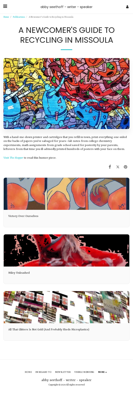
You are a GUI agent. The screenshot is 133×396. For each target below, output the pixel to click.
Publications (19, 17)
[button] (5, 7)
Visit (13, 158)
